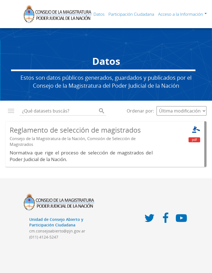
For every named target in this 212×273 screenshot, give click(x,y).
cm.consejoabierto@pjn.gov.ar (57, 231)
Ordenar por (140, 111)
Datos (99, 14)
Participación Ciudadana (131, 14)
